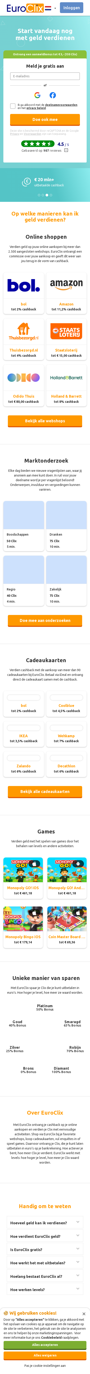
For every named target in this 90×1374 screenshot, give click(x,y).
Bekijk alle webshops (45, 421)
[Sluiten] (84, 1313)
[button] (49, 8)
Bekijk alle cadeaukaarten (45, 791)
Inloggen (72, 7)
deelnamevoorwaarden (61, 104)
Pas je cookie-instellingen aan (45, 1365)
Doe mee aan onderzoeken (45, 620)
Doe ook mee (45, 119)
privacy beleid (36, 108)
